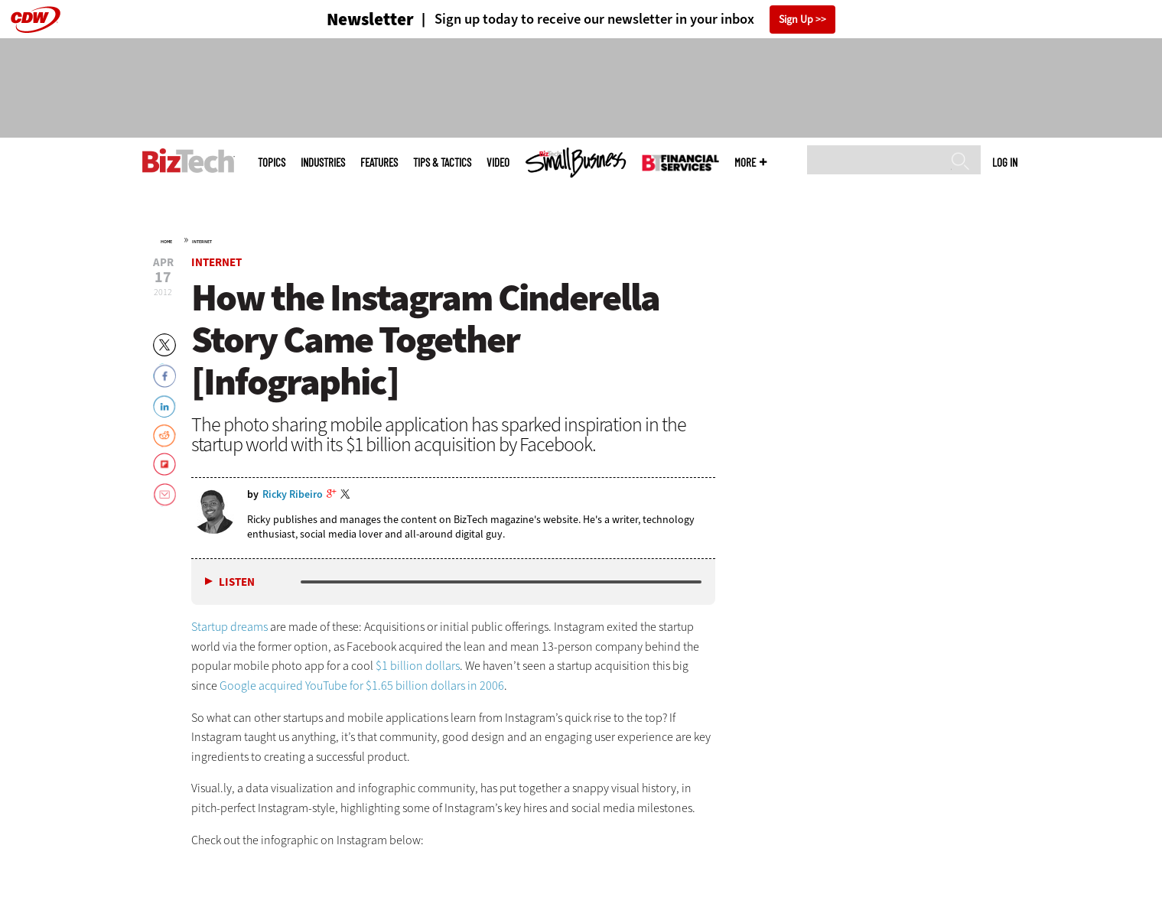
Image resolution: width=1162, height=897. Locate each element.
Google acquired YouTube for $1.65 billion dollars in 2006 (362, 686)
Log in (1004, 162)
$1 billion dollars (418, 666)
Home (166, 242)
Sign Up (796, 19)
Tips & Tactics (442, 162)
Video (498, 162)
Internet (202, 242)
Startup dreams (229, 627)
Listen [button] (237, 582)
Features (379, 162)
